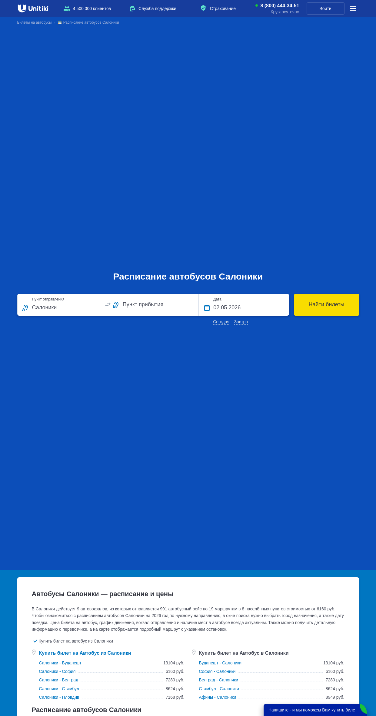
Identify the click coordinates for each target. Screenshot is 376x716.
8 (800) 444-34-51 (279, 5)
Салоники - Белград (58, 679)
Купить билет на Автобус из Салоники (85, 653)
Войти (325, 8)
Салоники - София (57, 671)
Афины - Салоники (217, 697)
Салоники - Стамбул (59, 688)
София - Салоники (217, 671)
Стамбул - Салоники (219, 688)
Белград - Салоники (218, 679)
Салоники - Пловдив (59, 697)
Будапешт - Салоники (220, 662)
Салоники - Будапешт (60, 662)
